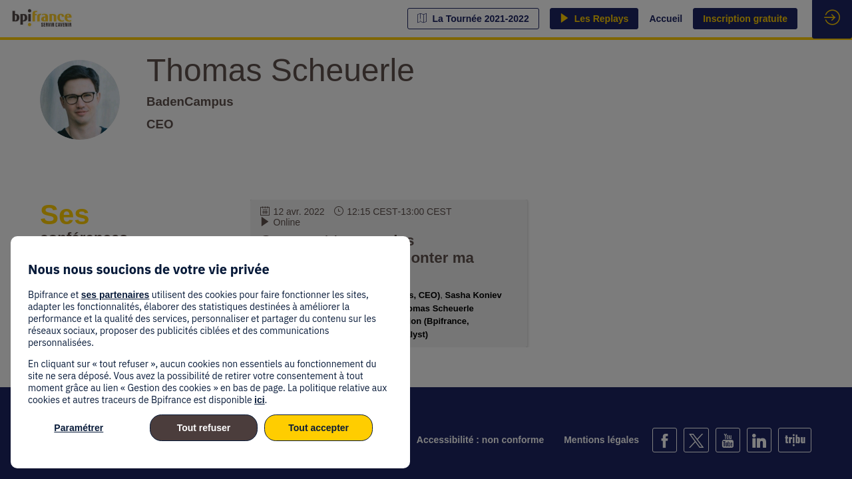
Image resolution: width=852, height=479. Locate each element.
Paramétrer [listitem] (78, 427)
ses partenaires (115, 294)
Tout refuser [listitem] (204, 427)
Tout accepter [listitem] (318, 427)
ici (259, 400)
